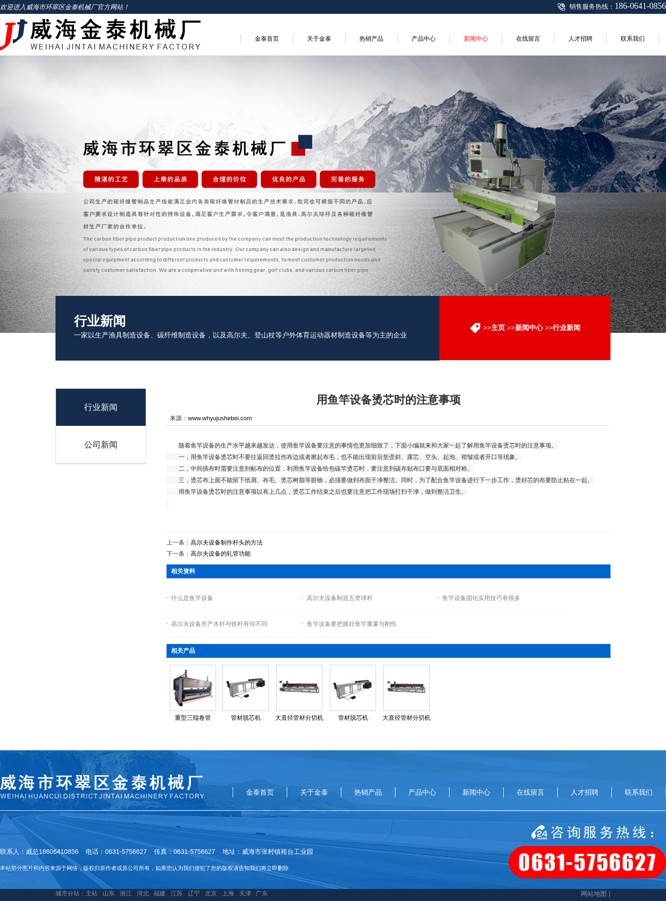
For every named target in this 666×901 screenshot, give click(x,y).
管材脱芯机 (246, 717)
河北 (143, 893)
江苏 (177, 893)
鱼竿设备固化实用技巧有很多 (481, 598)
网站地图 (594, 893)
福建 (160, 893)
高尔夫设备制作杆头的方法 (227, 542)
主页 (498, 327)
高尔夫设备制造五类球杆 (340, 598)
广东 (262, 893)
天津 (245, 893)
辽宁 (194, 893)
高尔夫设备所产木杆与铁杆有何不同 (219, 623)
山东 (109, 893)
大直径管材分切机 (299, 717)
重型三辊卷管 (193, 717)
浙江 (126, 893)
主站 (92, 893)
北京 (211, 893)
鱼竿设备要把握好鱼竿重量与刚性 (352, 623)
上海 (228, 893)
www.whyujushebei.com (220, 418)
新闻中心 (529, 327)
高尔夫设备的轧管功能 (221, 553)
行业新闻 (566, 327)
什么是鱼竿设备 (192, 598)
